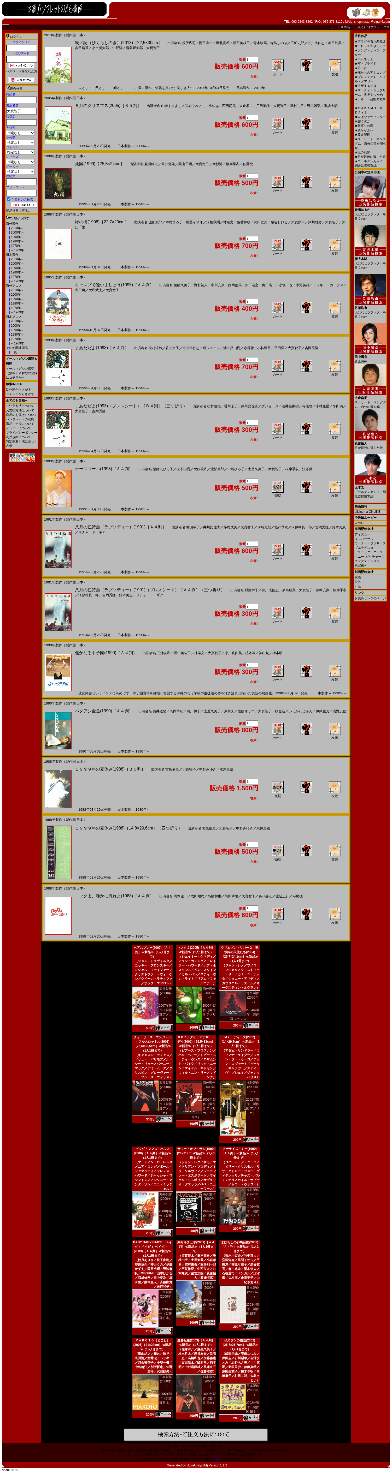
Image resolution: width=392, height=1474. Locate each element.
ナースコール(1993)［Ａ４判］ (104, 469)
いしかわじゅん (300, 711)
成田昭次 (197, 896)
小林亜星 (264, 348)
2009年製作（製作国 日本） (165, 1313)
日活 (358, 586)
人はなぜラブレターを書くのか (370, 212)
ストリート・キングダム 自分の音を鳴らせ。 (370, 143)
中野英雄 (302, 285)
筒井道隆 (168, 164)
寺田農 (80, 290)
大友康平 (298, 222)
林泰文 (228, 222)
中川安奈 (218, 285)
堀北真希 (223, 43)
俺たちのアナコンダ (370, 72)
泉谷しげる (279, 222)
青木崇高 (260, 43)
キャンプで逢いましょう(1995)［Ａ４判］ (114, 285)
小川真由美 (233, 653)
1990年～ (17, 237)
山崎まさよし (171, 106)
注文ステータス (378, 27)
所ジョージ (211, 348)
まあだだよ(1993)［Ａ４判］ (102, 347)
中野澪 (117, 48)
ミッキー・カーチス (328, 285)
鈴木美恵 (339, 527)
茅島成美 (230, 527)
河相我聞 (213, 222)
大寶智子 (153, 48)
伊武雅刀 (322, 711)
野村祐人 (201, 285)
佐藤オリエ (246, 711)
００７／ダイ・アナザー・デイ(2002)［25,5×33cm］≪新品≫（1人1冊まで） (196, 1041)
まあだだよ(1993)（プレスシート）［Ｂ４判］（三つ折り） (131, 406)
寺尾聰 (249, 348)
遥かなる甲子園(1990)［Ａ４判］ (106, 653)
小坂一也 (285, 285)
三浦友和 (164, 653)
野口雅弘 (314, 106)
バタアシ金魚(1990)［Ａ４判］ (104, 711)
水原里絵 (226, 769)
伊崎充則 (264, 527)
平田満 (279, 348)
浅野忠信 (339, 711)
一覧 (13, 352)
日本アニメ (14, 317)
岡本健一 (180, 896)
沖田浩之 (252, 285)
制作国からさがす (18, 389)
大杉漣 (217, 164)
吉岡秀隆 (311, 348)
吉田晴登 (82, 48)
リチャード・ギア (92, 532)
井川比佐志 (316, 43)
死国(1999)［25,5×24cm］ (100, 164)
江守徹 (307, 469)
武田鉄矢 (260, 222)
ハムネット (364, 59)
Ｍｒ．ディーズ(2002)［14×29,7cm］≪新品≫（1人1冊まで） (240, 1041)
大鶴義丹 (200, 469)
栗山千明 (185, 164)
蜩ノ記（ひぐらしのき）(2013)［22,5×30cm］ (118, 42)
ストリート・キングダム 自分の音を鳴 (370, 400)
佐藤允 (248, 164)
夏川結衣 (151, 164)
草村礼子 (297, 106)
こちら (216, 1459)
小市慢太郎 (100, 48)
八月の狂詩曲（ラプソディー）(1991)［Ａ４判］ (120, 527)
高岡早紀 (176, 711)
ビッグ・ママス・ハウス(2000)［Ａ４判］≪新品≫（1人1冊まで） (152, 1153)
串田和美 (335, 43)
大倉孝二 (246, 106)
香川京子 (172, 348)
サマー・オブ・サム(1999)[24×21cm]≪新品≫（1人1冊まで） (196, 1153)
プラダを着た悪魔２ (370, 41)
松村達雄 (155, 348)
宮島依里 (172, 769)
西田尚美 (229, 106)
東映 (358, 577)
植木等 (250, 653)
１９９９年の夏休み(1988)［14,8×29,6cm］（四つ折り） (128, 828)
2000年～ (17, 232)
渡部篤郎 (155, 222)
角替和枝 (243, 222)
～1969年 (17, 250)
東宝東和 (361, 565)
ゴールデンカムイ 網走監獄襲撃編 (370, 490)
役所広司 (189, 43)
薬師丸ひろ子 (163, 469)
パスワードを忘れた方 (21, 71)
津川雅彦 (315, 222)
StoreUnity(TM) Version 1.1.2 (207, 1465)
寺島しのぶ (278, 43)
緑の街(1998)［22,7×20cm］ (102, 222)
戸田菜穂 (263, 106)
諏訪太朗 (331, 106)
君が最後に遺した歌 (370, 157)
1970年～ (17, 246)
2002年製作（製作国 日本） (252, 1407)
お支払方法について (20, 410)
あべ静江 (265, 896)
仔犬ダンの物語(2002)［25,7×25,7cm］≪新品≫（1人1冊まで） (239, 1345)
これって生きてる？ (370, 46)
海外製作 (12, 223)
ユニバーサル (364, 539)
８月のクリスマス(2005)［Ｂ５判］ (108, 105)
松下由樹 (183, 469)
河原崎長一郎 (301, 527)
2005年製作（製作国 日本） (165, 1398)
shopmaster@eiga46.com (372, 21)
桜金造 (280, 711)
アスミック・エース (369, 552)
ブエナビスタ (364, 548)
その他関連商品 (17, 348)
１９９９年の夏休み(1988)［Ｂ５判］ (110, 769)
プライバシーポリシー (21, 432)
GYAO (359, 523)
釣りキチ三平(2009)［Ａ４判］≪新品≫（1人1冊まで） (196, 1246)
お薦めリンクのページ (370, 598)
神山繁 (264, 653)
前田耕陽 (231, 896)
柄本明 (277, 653)
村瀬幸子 (193, 527)
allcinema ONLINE (368, 512)
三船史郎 (297, 43)
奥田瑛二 (269, 285)
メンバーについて (18, 428)
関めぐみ (191, 106)
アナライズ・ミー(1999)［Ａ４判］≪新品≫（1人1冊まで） (240, 1153)
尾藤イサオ (194, 222)
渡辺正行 (282, 896)
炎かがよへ (364, 130)
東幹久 (229, 711)
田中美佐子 (182, 653)
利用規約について (18, 437)
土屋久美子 (256, 469)
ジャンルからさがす (20, 394)
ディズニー (362, 534)
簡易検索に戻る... (18, 210)
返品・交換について (20, 424)
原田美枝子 (241, 43)
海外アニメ (14, 286)
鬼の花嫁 (362, 152)
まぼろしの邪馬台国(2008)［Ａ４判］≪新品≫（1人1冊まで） (240, 1246)
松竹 (358, 582)
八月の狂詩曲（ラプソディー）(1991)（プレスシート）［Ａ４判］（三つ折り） (150, 590)
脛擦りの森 (364, 126)
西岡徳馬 (235, 285)
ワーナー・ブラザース (370, 543)
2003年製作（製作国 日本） (209, 1398)
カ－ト (336, 27)
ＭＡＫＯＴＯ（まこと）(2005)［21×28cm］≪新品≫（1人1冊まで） (152, 1345)
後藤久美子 (182, 285)
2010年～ (17, 228)
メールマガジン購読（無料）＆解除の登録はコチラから (21, 373)
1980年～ (17, 241)
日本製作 (12, 254)
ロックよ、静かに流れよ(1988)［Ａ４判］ (114, 896)
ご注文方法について (20, 406)
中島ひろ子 (174, 222)
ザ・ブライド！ (367, 63)
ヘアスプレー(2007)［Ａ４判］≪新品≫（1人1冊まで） (152, 952)
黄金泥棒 (362, 134)
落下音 (361, 68)
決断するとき (365, 86)
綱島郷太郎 (134, 48)
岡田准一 (206, 43)
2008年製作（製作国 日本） (252, 1309)
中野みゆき (207, 769)
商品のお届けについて (21, 415)
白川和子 (193, 711)
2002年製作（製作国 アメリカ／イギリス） (203, 1108)
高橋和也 (214, 896)
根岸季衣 (232, 164)
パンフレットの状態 (20, 419)
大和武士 (95, 290)
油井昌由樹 (231, 348)
